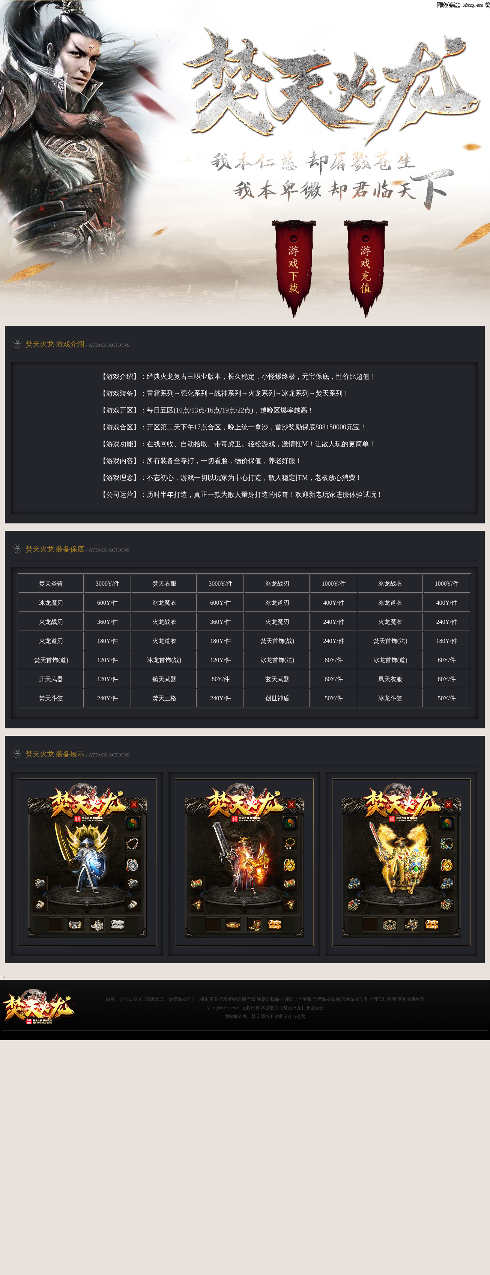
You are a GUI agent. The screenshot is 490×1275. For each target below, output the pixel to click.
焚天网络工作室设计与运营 (278, 1016)
